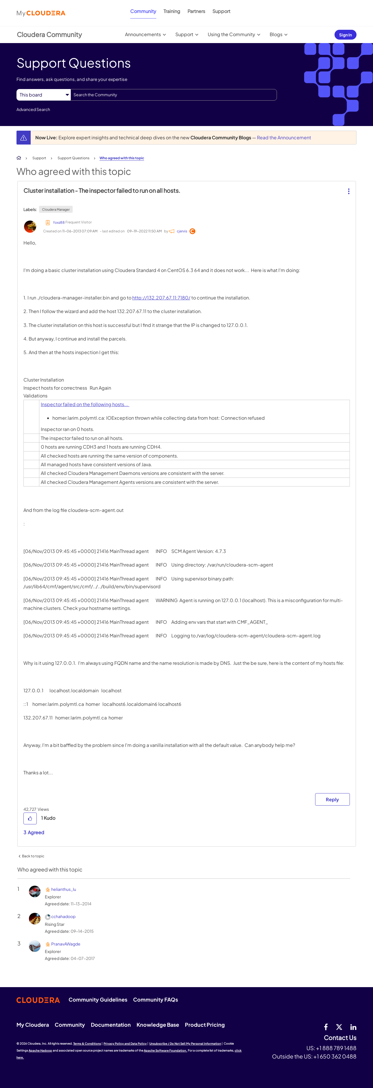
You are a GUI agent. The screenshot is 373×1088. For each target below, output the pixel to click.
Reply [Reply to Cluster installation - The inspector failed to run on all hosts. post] (332, 799)
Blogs (276, 34)
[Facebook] (326, 1026)
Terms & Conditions (87, 1043)
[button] (348, 187)
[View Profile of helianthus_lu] (63, 889)
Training (171, 11)
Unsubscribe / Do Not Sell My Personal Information (185, 1043)
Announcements (143, 34)
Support (221, 11)
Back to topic (33, 856)
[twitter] (339, 1026)
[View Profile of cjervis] (182, 231)
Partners (196, 11)
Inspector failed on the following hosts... (85, 404)
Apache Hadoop (40, 1050)
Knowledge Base (158, 1024)
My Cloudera (32, 1024)
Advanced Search (33, 109)
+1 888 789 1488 (336, 1047)
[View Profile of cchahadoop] (63, 916)
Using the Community (231, 34)
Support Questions (73, 158)
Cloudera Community (49, 34)
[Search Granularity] (43, 94)
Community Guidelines (98, 999)
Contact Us (340, 1038)
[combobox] (174, 95)
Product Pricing (205, 1024)
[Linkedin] (353, 1026)
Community (143, 11)
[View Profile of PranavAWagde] (65, 943)
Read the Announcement (284, 137)
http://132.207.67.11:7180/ (161, 298)
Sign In (345, 34)
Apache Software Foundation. (165, 1050)
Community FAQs (155, 999)
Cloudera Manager (56, 209)
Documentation (111, 1024)
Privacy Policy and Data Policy (125, 1043)
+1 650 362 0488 (335, 1056)
